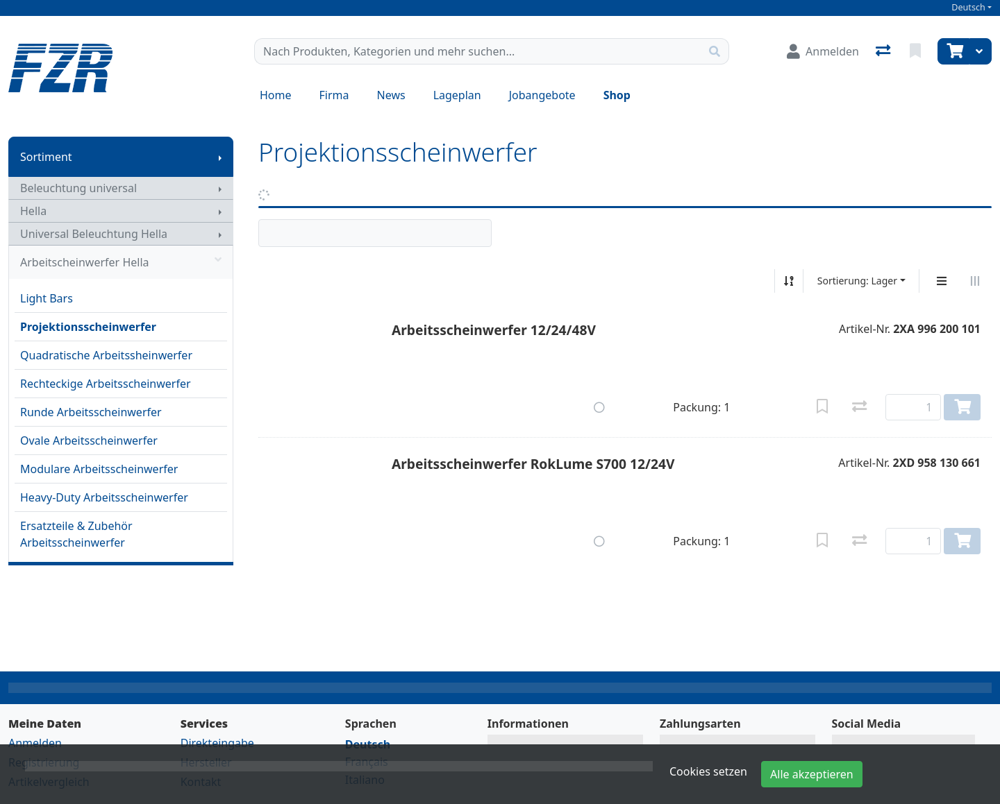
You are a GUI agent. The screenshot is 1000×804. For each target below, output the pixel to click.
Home (276, 95)
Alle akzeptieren (811, 774)
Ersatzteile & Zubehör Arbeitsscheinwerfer (76, 534)
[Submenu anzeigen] (220, 156)
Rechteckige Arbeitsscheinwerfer (105, 383)
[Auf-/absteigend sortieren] (789, 281)
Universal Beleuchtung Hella (93, 233)
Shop (617, 95)
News (391, 95)
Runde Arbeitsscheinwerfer (91, 412)
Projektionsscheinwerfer (88, 326)
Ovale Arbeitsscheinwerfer (89, 440)
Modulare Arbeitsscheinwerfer (99, 469)
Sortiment (46, 156)
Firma (334, 95)
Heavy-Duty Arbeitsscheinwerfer (104, 497)
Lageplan (457, 95)
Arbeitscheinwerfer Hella (121, 262)
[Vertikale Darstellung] (941, 281)
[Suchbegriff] (477, 51)
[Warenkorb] (953, 51)
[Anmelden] (822, 51)
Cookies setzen (708, 771)
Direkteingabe (217, 743)
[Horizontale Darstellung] (975, 281)
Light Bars (46, 298)
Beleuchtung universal (78, 188)
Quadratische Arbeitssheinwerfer (106, 355)
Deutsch (968, 7)
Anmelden (35, 743)
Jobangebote (542, 95)
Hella (33, 211)
